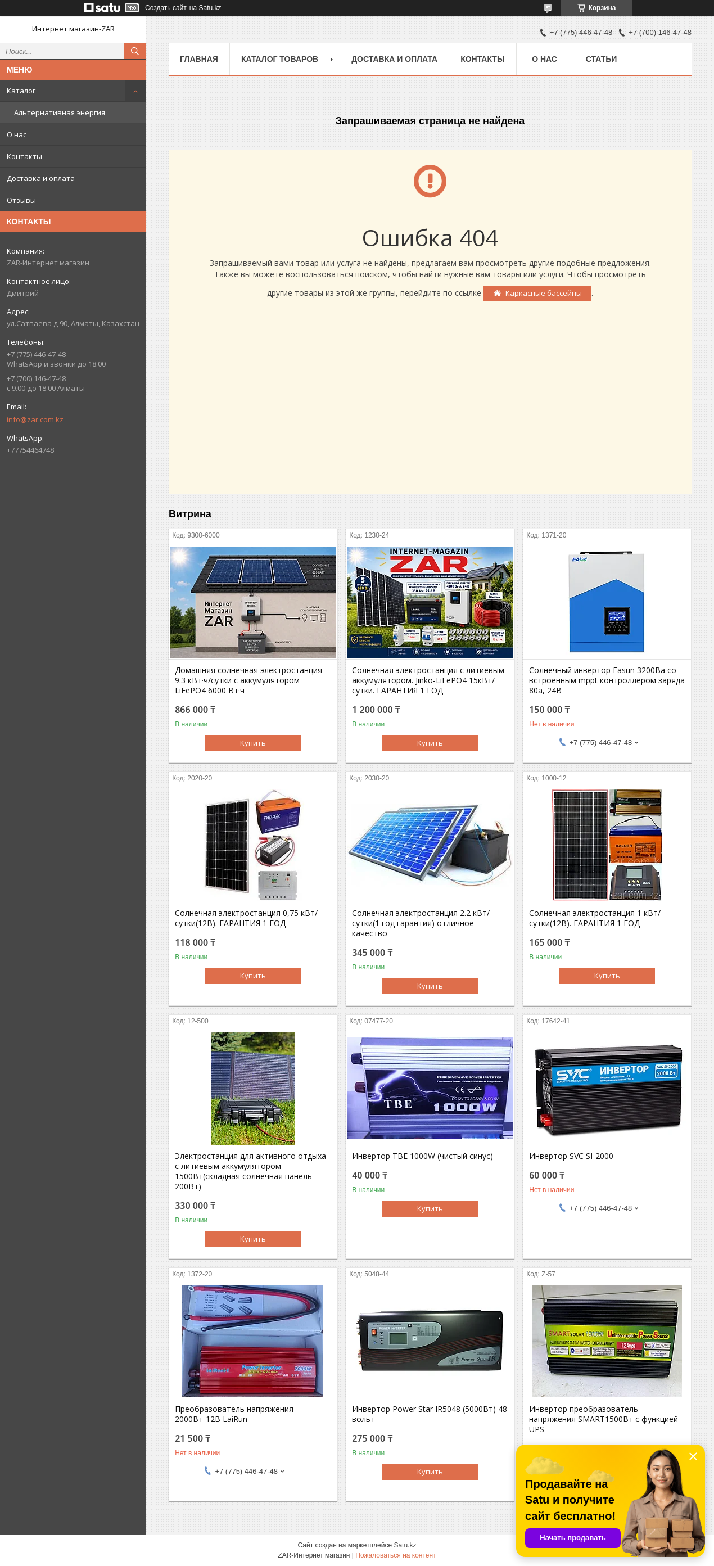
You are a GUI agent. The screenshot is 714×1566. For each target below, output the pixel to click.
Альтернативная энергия (59, 112)
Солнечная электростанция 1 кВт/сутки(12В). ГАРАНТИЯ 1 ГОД (595, 918)
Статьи (601, 59)
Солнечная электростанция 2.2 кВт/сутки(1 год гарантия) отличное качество (421, 923)
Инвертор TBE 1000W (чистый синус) (422, 1156)
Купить (253, 743)
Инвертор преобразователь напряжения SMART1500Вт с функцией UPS (603, 1419)
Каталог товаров (279, 59)
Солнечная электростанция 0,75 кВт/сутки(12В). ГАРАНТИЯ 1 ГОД (246, 918)
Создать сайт (166, 8)
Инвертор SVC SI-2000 (571, 1156)
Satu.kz (405, 1545)
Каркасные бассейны (543, 293)
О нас (16, 134)
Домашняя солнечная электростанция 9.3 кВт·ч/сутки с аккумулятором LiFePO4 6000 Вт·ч (248, 680)
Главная (199, 59)
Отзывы (21, 200)
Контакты (24, 156)
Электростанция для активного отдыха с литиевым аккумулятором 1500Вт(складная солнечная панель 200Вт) (250, 1171)
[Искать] (135, 51)
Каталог (21, 90)
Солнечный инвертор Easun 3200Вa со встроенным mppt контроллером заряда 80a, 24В (607, 680)
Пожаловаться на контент (395, 1555)
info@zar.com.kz (35, 419)
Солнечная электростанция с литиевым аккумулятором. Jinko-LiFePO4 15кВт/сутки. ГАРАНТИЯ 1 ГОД (428, 680)
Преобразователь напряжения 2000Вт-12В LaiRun (234, 1414)
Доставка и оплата (41, 178)
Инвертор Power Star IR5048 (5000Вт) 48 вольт (429, 1414)
